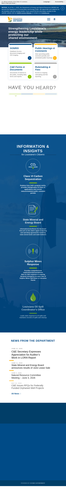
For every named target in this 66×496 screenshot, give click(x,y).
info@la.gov (45, 13)
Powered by (33, 483)
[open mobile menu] (48, 19)
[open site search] (54, 19)
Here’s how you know (8, 3)
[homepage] (15, 19)
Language (46, 1)
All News (15, 394)
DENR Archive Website (24, 13)
